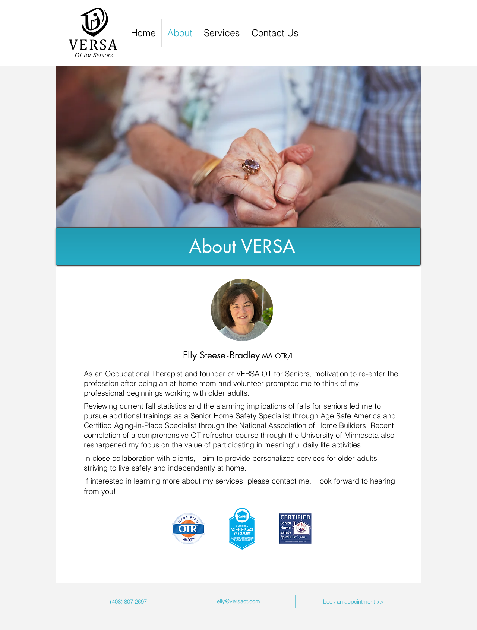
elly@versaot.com (238, 601)
